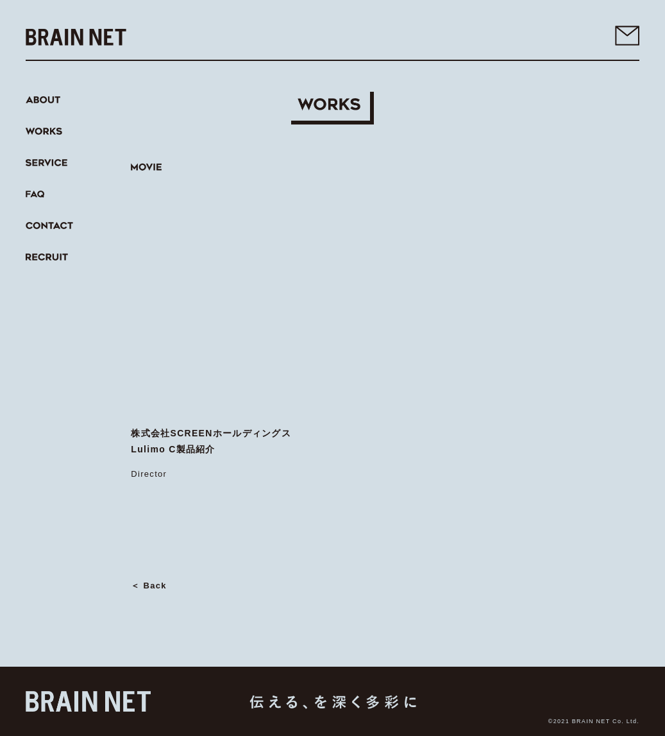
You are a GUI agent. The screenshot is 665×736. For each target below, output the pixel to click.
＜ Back (149, 585)
